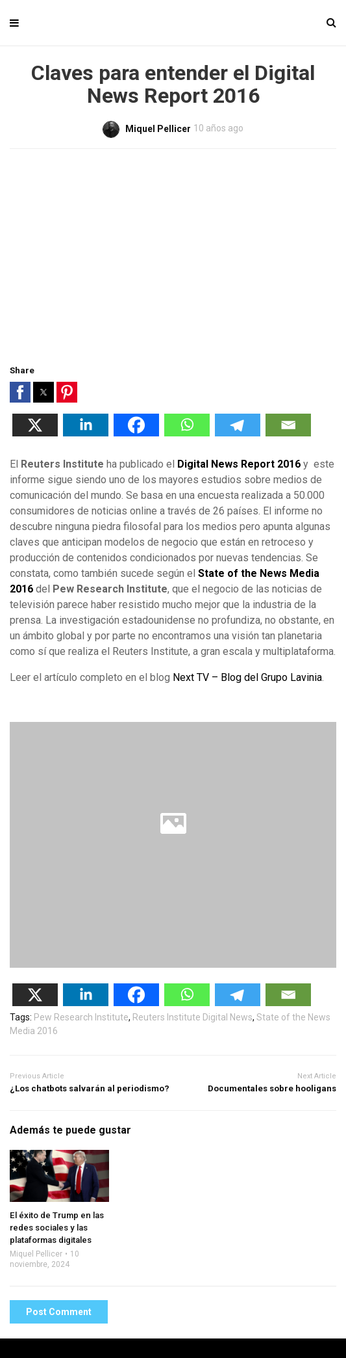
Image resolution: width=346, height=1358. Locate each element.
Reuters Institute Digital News (192, 1017)
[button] (20, 392)
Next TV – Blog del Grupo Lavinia (247, 677)
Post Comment (59, 1312)
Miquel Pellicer (36, 1253)
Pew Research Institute (81, 1017)
